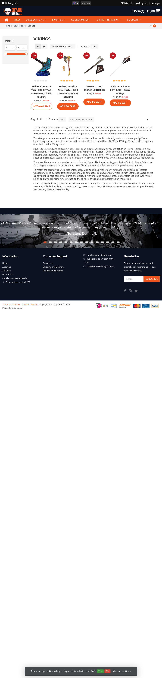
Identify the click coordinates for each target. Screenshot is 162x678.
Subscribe (152, 278)
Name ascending (62, 46)
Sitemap (34, 304)
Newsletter (7, 274)
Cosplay (134, 20)
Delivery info (10, 3)
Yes (100, 671)
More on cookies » (122, 671)
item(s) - (145, 10)
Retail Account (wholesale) (14, 278)
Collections (36, 20)
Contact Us (48, 263)
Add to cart (67, 106)
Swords (58, 20)
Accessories (81, 20)
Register (143, 3)
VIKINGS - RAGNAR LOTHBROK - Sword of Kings (120, 90)
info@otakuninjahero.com (99, 255)
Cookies (25, 304)
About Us (6, 266)
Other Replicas (109, 20)
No (107, 671)
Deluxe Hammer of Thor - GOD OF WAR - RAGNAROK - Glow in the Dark (41, 91)
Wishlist (126, 3)
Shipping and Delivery (53, 266)
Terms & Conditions (11, 304)
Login (157, 3)
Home (5, 263)
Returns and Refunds (53, 270)
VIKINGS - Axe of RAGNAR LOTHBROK (94, 88)
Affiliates (6, 270)
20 (94, 46)
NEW (17, 20)
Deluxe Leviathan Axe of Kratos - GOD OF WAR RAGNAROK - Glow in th (68, 91)
